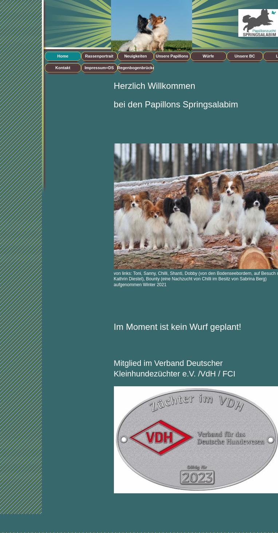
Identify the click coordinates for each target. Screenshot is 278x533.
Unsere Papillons (172, 56)
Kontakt (62, 68)
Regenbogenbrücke (136, 68)
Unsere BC (244, 56)
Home (62, 56)
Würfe (208, 56)
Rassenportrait (99, 56)
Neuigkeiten (135, 56)
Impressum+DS (99, 68)
